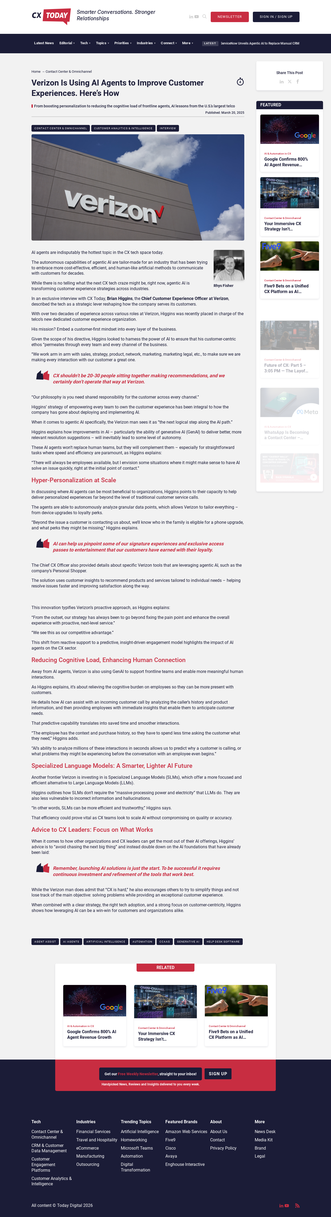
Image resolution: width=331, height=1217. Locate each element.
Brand (260, 1148)
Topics (102, 43)
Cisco (170, 1148)
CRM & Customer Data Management (49, 1148)
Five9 (170, 1139)
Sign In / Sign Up (276, 17)
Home (36, 72)
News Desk (265, 1131)
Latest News (44, 43)
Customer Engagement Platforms (43, 1165)
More (187, 43)
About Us (218, 1131)
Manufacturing (90, 1156)
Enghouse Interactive (185, 1164)
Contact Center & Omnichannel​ (60, 128)
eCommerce (87, 1148)
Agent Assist (45, 941)
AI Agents (71, 941)
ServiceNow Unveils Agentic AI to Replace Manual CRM (258, 43)
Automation (142, 941)
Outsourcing (87, 1164)
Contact (217, 1139)
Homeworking (134, 1139)
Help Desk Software (223, 941)
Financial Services (93, 1131)
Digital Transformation (135, 1167)
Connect (169, 43)
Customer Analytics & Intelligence (123, 128)
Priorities (122, 43)
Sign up (218, 1073)
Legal (260, 1156)
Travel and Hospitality (96, 1139)
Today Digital (69, 1205)
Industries (146, 43)
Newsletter (230, 17)
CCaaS (164, 941)
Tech (85, 43)
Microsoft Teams (137, 1148)
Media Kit (264, 1139)
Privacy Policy (223, 1148)
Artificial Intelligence (105, 941)
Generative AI (188, 941)
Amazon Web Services (186, 1131)
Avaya (171, 1156)
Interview (168, 128)
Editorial (67, 43)
